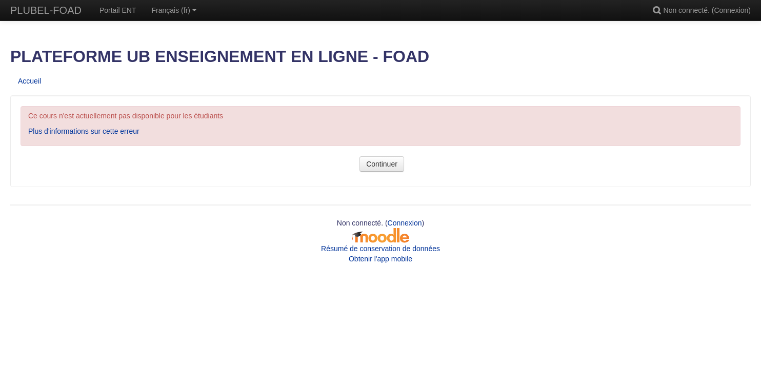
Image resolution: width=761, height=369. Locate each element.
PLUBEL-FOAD (46, 10)
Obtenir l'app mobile (380, 259)
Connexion (731, 10)
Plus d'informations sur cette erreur (83, 131)
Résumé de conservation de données (380, 248)
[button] (658, 10)
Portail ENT (117, 10)
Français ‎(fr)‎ (174, 10)
